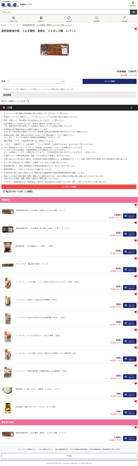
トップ (3, 25)
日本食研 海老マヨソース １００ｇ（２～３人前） (36, 407)
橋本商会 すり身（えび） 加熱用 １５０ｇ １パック (38, 389)
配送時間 (96, 21)
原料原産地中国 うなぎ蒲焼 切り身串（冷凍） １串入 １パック (42, 228)
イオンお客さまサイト (45, 449)
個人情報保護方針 (61, 449)
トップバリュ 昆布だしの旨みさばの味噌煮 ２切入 (36, 300)
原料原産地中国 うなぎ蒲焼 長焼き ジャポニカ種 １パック (40, 210)
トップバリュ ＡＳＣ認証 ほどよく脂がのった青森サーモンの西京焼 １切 (46, 353)
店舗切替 (69, 21)
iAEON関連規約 (95, 449)
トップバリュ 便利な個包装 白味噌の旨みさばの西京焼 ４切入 (41, 371)
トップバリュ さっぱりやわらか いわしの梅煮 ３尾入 (38, 335)
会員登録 (124, 21)
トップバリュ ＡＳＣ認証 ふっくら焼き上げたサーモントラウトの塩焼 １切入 (47, 282)
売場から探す (13, 21)
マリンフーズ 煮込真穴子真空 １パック (32, 264)
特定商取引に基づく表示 (111, 449)
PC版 (69, 455)
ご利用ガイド (41, 21)
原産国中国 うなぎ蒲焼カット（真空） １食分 (34, 246)
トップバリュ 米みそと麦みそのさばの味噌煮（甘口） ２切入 (40, 317)
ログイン (133, 6)
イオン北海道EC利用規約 (78, 449)
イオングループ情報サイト (26, 449)
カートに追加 (109, 81)
